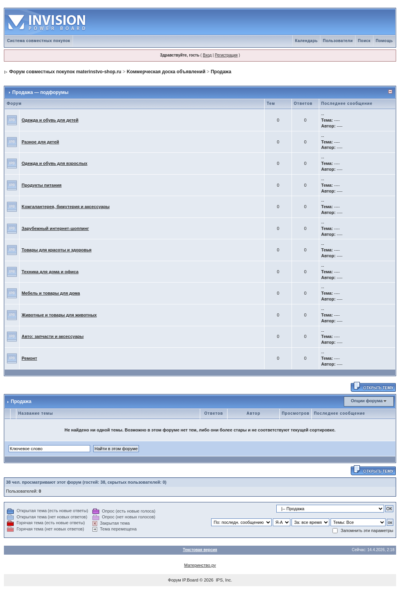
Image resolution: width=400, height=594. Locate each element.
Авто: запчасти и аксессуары (52, 336)
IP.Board (190, 580)
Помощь (384, 41)
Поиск (364, 41)
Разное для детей (40, 142)
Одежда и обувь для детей (49, 120)
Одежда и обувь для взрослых (54, 163)
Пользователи (338, 41)
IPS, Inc (223, 580)
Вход (207, 55)
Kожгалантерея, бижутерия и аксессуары (65, 206)
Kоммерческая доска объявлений (166, 71)
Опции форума (366, 400)
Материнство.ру (200, 565)
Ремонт (29, 358)
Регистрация (226, 55)
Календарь (306, 41)
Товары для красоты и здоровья (56, 249)
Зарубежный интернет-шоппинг (55, 228)
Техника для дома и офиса (49, 271)
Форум (174, 580)
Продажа (221, 71)
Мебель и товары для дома (50, 293)
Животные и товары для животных (59, 315)
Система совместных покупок (38, 41)
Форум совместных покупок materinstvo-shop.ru (65, 71)
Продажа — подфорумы (40, 92)
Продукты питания (41, 185)
